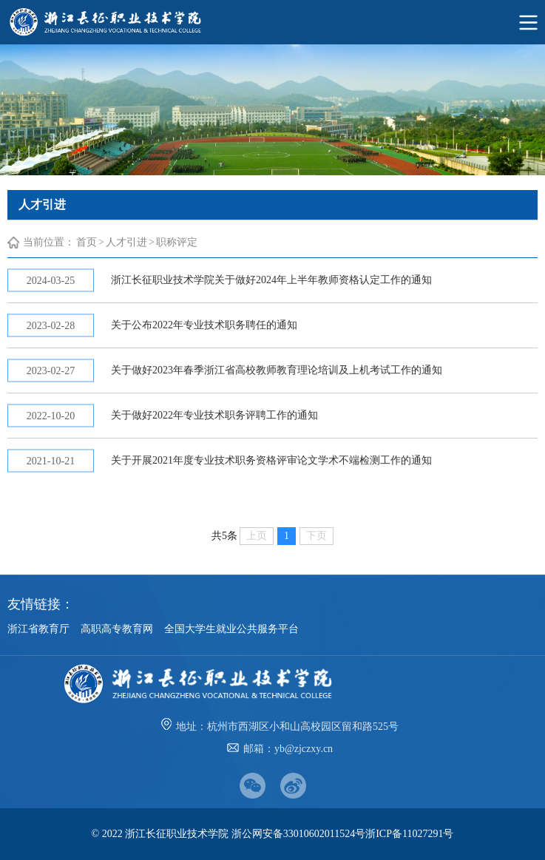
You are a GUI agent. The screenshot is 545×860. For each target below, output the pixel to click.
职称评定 (176, 242)
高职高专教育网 (117, 628)
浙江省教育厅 (38, 628)
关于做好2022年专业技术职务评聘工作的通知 (214, 415)
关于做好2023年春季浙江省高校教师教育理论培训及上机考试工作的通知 (276, 370)
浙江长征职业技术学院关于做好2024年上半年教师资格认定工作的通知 (271, 279)
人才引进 (126, 242)
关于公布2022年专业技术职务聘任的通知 (204, 325)
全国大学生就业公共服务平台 (231, 628)
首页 (86, 242)
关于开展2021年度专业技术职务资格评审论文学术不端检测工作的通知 (271, 460)
